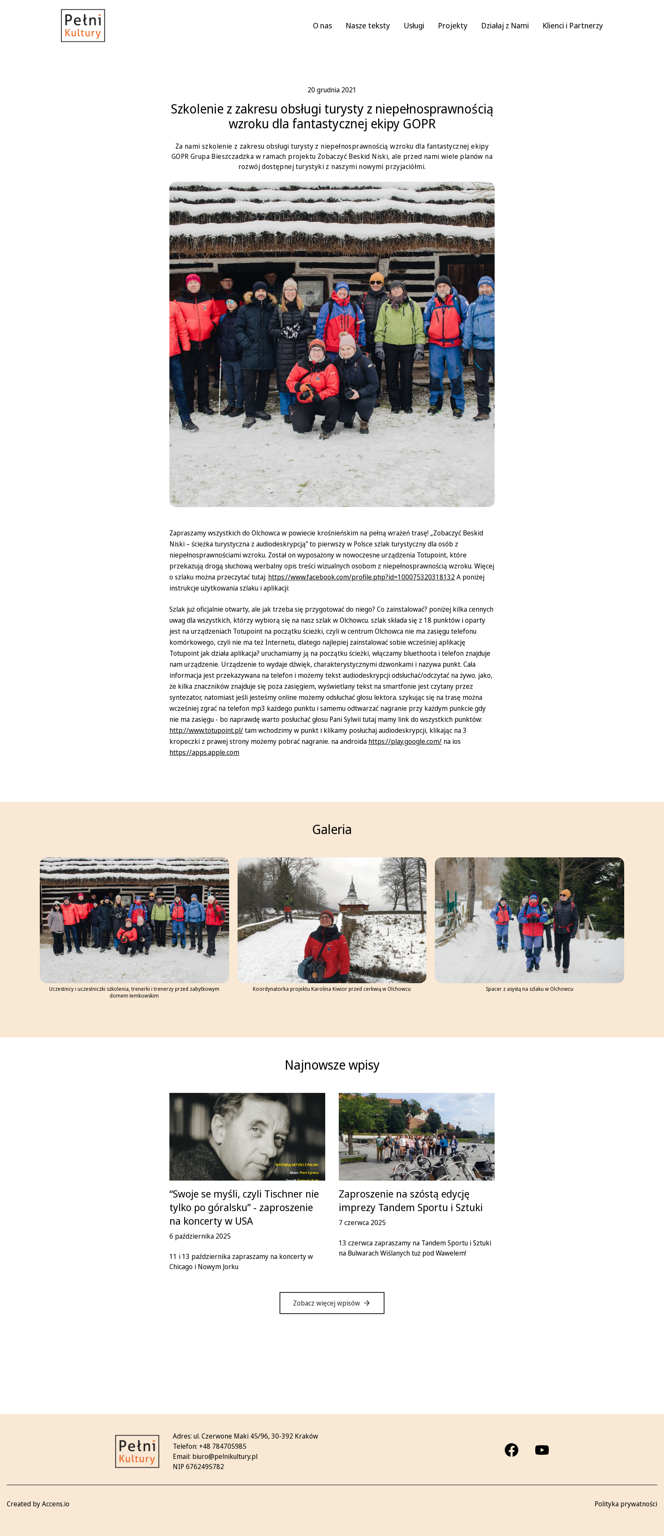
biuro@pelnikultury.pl (224, 1456)
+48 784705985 (222, 1446)
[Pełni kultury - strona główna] (83, 25)
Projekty (453, 25)
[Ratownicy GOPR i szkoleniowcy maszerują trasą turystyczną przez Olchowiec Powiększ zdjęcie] (529, 920)
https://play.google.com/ (405, 741)
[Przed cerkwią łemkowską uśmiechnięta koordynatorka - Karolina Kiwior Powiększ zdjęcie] (332, 920)
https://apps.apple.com (204, 752)
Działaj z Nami (505, 25)
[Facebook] (511, 1450)
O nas (322, 25)
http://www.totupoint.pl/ (206, 730)
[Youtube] (542, 1450)
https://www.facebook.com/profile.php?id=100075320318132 (361, 577)
